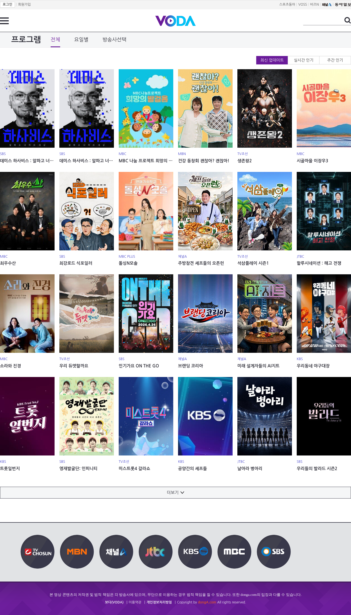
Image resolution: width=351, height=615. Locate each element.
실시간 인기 (304, 60)
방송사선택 (115, 39)
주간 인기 (335, 60)
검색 (347, 20)
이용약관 (135, 602)
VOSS (302, 4)
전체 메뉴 (4, 20)
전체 (55, 39)
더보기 (175, 492)
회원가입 (24, 4)
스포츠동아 (287, 4)
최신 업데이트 (272, 60)
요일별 (81, 39)
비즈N (314, 4)
